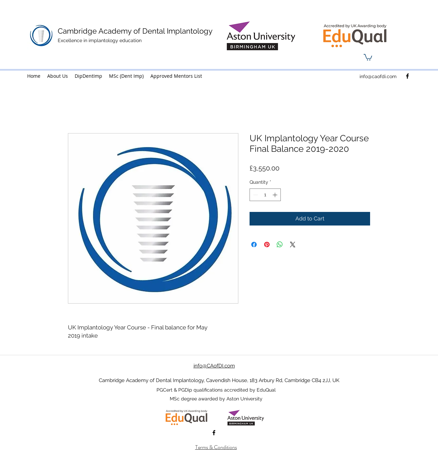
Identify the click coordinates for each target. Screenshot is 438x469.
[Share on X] (293, 244)
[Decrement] (255, 195)
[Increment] (275, 195)
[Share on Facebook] (254, 244)
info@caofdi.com (378, 76)
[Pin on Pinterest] (267, 244)
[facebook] (407, 76)
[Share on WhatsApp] (280, 244)
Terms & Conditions (216, 447)
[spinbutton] (265, 195)
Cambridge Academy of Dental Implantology (135, 30)
